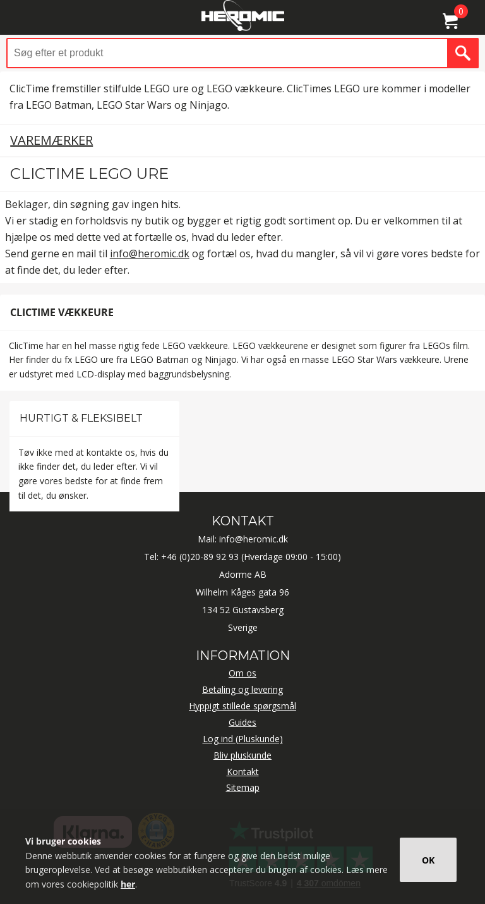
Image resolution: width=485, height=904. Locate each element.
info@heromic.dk (149, 253)
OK (428, 860)
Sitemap (243, 787)
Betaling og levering (242, 689)
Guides (242, 722)
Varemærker (51, 140)
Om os (242, 673)
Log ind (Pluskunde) (243, 739)
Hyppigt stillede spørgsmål (242, 706)
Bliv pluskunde (242, 755)
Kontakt (243, 772)
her (128, 884)
